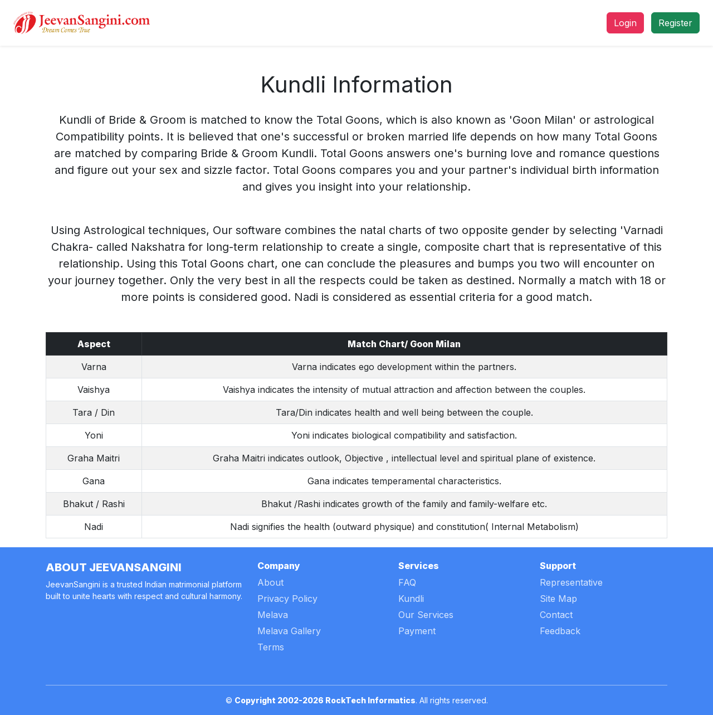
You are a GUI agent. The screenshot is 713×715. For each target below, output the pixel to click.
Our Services (425, 614)
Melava (272, 614)
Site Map (558, 598)
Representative (571, 582)
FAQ (407, 582)
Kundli (411, 598)
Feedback (560, 630)
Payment (417, 630)
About (270, 582)
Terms (270, 647)
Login (625, 22)
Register (675, 22)
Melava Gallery (289, 630)
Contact (556, 614)
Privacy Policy (287, 598)
